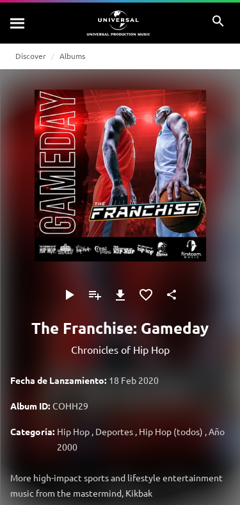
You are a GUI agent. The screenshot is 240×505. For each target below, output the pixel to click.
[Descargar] (120, 294)
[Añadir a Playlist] (94, 294)
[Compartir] (171, 294)
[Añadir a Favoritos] (146, 294)
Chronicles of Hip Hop (120, 349)
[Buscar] (18, 23)
